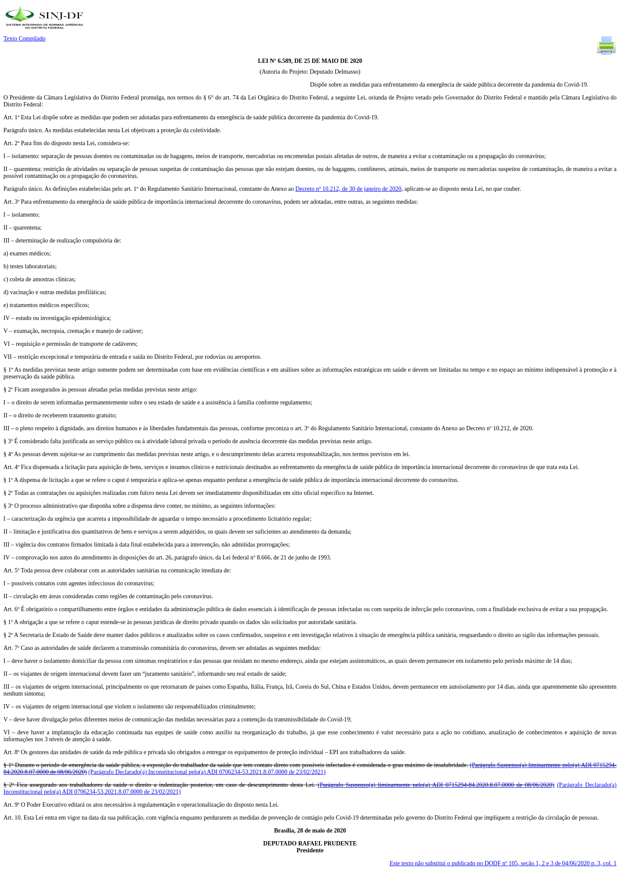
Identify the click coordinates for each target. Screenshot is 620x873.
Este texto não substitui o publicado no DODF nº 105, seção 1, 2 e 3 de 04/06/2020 (503, 863)
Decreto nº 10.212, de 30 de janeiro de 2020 (348, 189)
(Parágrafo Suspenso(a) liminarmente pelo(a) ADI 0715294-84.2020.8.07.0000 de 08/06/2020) (436, 785)
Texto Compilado (24, 38)
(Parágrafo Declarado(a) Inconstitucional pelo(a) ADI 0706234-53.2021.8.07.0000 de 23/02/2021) (207, 772)
